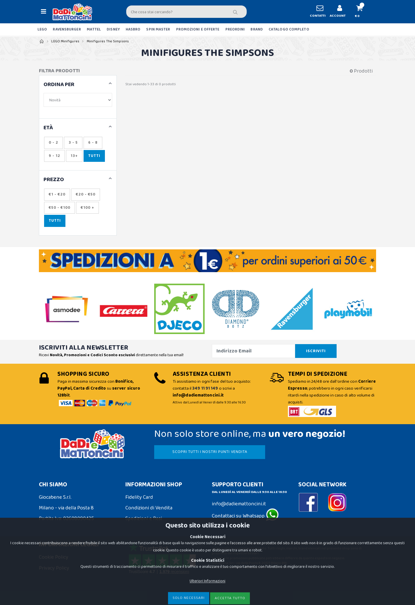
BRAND (256, 29)
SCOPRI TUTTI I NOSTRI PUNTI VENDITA (209, 452)
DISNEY (113, 29)
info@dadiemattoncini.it (239, 504)
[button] (362, 11)
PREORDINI (235, 29)
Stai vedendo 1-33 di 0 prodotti (150, 84)
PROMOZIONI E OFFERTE (198, 29)
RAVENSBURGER (67, 29)
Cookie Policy (53, 557)
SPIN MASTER (158, 29)
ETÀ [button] (48, 128)
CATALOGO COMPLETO (289, 29)
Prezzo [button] (54, 180)
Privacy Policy (54, 568)
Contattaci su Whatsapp (245, 516)
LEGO (42, 29)
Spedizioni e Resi (143, 519)
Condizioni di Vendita (148, 508)
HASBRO (133, 29)
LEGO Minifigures (65, 41)
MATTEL (94, 29)
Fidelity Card (139, 497)
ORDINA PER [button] (59, 85)
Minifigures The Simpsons (108, 41)
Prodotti (361, 71)
